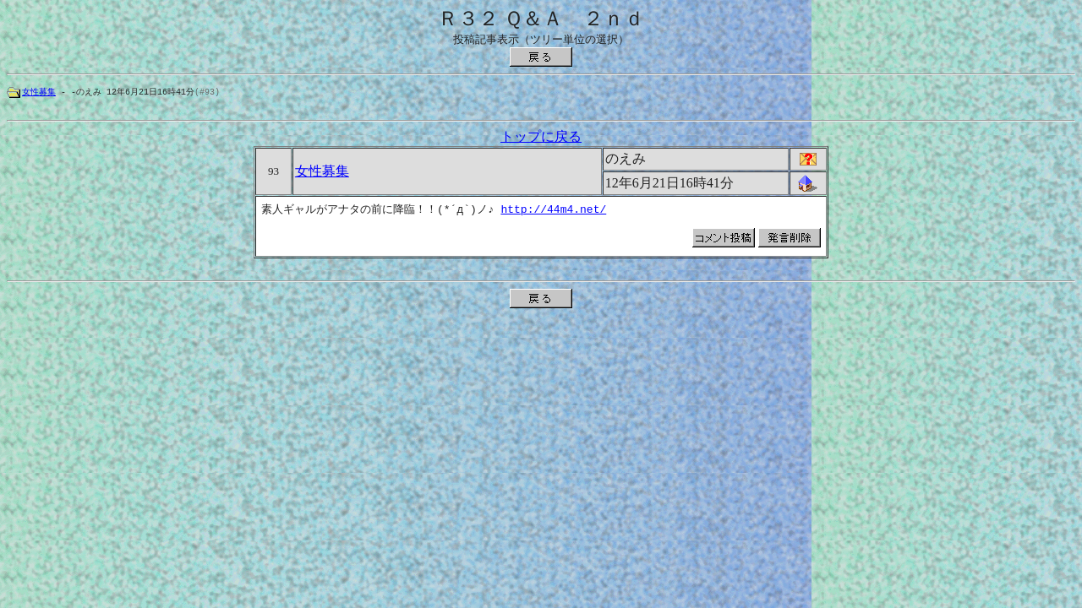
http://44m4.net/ (552, 212)
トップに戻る (541, 139)
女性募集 (39, 92)
